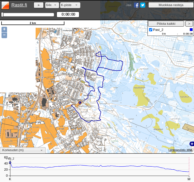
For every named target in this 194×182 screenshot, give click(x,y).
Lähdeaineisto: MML (180, 149)
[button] (171, 5)
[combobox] (52, 5)
